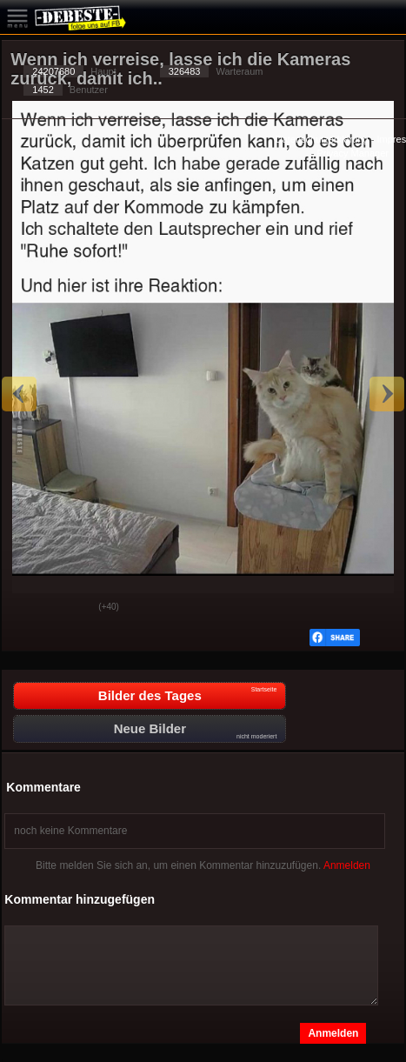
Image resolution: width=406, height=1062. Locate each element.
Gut (28, 608)
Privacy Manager (352, 153)
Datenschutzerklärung (322, 139)
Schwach (72, 608)
